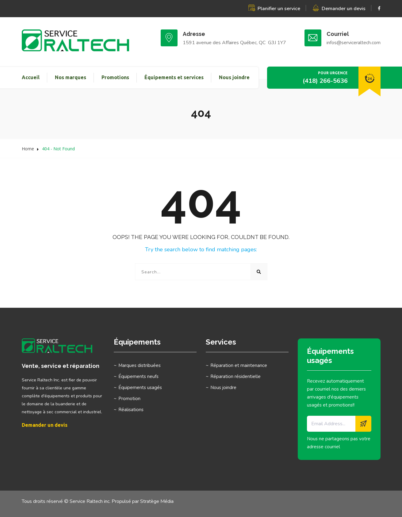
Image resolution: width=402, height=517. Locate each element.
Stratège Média (157, 501)
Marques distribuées (139, 365)
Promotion (129, 398)
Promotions (115, 77)
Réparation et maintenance (238, 365)
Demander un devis (344, 8)
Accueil (31, 77)
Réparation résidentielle (235, 376)
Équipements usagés (140, 387)
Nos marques (70, 77)
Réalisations (131, 410)
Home (28, 149)
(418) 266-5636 (325, 81)
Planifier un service (279, 8)
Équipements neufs (138, 376)
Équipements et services (174, 77)
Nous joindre (234, 77)
